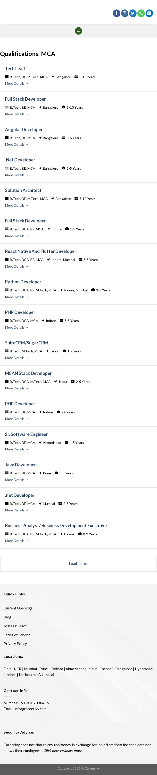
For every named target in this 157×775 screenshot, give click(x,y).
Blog (7, 617)
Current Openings (18, 608)
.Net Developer (20, 159)
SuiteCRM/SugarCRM (26, 342)
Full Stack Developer (25, 99)
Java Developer (20, 464)
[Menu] (78, 31)
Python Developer (23, 281)
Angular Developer (24, 129)
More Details (17, 83)
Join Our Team (15, 626)
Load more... (78, 563)
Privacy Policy (15, 643)
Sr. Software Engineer (26, 434)
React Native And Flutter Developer (40, 251)
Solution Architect (23, 190)
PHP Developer (20, 312)
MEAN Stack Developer (28, 373)
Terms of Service (17, 635)
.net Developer (19, 495)
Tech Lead (15, 68)
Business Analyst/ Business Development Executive (56, 525)
